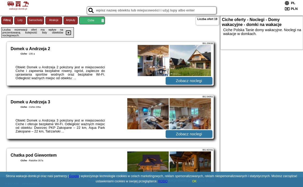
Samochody (36, 20)
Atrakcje (53, 20)
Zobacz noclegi (189, 80)
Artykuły (70, 20)
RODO (163, 181)
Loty (20, 20)
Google (74, 176)
